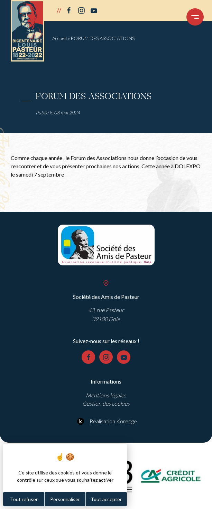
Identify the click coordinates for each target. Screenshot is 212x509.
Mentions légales (106, 395)
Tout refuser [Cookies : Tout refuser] (24, 499)
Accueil (59, 38)
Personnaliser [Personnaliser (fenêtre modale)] (65, 499)
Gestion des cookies (106, 403)
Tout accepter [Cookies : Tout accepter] (106, 499)
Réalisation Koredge (106, 421)
